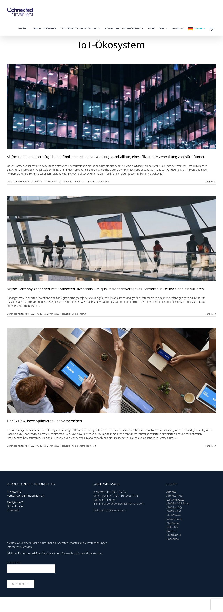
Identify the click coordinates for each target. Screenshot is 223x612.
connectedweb (21, 181)
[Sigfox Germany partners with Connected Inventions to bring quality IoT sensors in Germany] (111, 238)
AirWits (171, 491)
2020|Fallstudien (63, 181)
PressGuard (174, 519)
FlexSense (172, 523)
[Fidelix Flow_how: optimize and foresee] (111, 370)
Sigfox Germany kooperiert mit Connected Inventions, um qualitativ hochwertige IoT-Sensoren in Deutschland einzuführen (105, 288)
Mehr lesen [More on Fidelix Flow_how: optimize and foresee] (210, 445)
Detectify (172, 527)
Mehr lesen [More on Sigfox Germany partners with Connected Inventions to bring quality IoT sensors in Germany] (210, 313)
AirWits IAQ (174, 507)
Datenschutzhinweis (73, 553)
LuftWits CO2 (175, 499)
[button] (211, 28)
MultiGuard (173, 534)
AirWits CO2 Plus (177, 503)
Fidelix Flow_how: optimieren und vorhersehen (44, 421)
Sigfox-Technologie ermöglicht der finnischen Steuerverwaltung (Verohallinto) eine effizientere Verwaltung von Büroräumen (106, 156)
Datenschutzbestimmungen (110, 510)
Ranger (171, 531)
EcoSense (172, 538)
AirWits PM (173, 511)
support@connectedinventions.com (123, 503)
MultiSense (173, 515)
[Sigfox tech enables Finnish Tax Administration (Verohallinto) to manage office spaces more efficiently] (111, 106)
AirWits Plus (174, 495)
